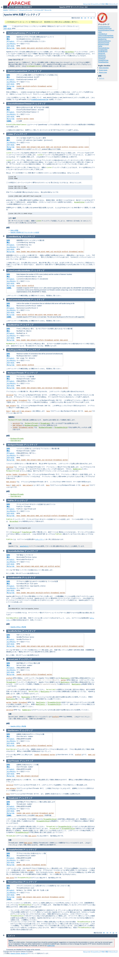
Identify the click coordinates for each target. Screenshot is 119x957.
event (32, 119)
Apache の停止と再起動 (18, 627)
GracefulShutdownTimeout (106, 30)
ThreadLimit (101, 58)
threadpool (55, 48)
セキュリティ (39, 539)
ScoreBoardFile (102, 50)
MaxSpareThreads (103, 42)
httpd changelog (104, 68)
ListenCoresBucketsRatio (105, 35)
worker (62, 48)
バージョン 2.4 (38, 10)
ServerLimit (101, 53)
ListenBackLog (102, 34)
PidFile (100, 46)
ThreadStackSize (103, 62)
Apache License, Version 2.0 (19, 953)
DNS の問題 (14, 230)
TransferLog (26, 532)
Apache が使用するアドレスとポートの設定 (24, 232)
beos (18, 48)
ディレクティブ (96, 4)
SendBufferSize (102, 51)
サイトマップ (113, 4)
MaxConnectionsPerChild (105, 37)
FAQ (103, 4)
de (82, 18)
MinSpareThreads (103, 44)
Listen (100, 32)
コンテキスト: (11, 43)
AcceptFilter (79, 202)
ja (91, 18)
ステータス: (7, 28)
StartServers (102, 55)
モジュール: (11, 48)
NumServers (77, 469)
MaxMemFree (102, 39)
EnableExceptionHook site (39, 99)
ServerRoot (69, 52)
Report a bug (103, 72)
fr (88, 18)
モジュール (86, 4)
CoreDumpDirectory (104, 26)
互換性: (9, 88)
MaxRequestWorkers (104, 41)
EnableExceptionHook (104, 28)
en (85, 18)
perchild (39, 48)
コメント (101, 78)
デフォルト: (11, 41)
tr (94, 18)
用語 (107, 4)
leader (23, 48)
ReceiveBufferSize (103, 48)
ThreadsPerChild (103, 60)
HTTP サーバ (13, 10)
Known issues (103, 70)
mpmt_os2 (49, 147)
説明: (5, 26)
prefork (47, 48)
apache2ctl (24, 546)
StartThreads (102, 57)
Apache (5, 10)
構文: (8, 39)
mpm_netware (32, 147)
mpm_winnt (31, 48)
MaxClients (65, 678)
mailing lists (51, 945)
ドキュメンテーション (25, 10)
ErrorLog (16, 532)
